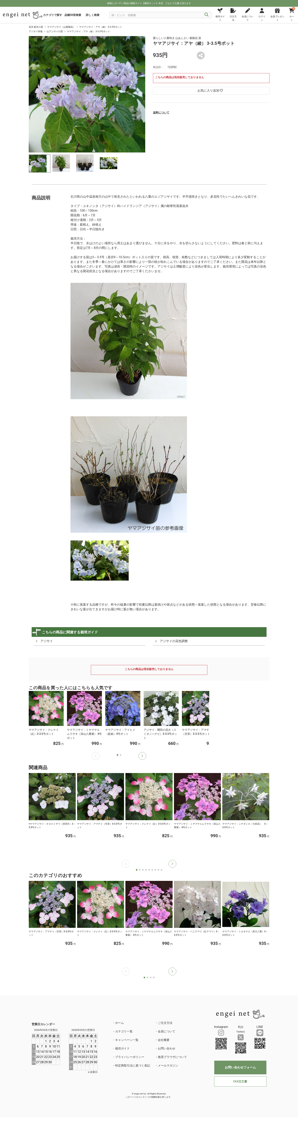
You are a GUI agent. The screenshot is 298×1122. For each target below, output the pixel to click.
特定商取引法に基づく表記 (132, 1065)
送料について (161, 112)
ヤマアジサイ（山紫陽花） (61, 27)
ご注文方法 (165, 1023)
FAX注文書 (240, 1081)
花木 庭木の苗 (36, 27)
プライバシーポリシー (129, 1057)
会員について (166, 1031)
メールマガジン (168, 1065)
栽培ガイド (122, 1048)
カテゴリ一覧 (124, 1031)
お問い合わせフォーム (240, 1067)
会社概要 (163, 1040)
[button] (142, 756)
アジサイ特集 (36, 31)
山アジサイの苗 (55, 31)
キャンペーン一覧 (126, 1040)
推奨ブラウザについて (172, 1057)
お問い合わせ (166, 1048)
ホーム (119, 1023)
